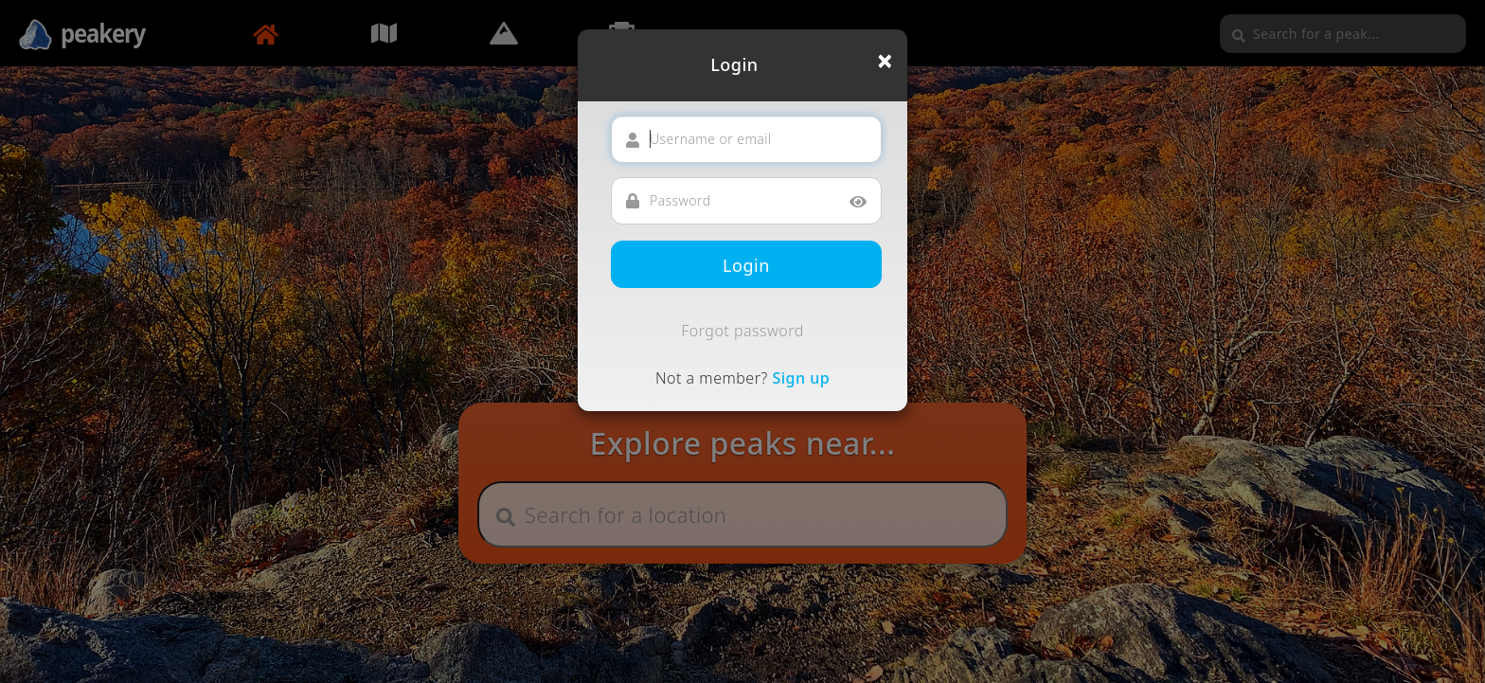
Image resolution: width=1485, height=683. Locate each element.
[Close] (885, 61)
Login (746, 265)
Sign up (801, 378)
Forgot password (742, 330)
